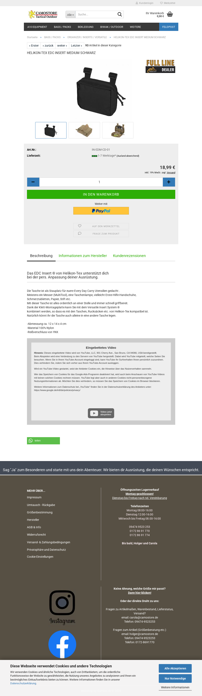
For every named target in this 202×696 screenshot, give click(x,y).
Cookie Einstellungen (40, 556)
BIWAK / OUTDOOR (111, 26)
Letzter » (76, 45)
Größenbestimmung (40, 512)
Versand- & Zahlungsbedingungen (48, 542)
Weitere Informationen (175, 687)
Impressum (34, 497)
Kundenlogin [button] (144, 3)
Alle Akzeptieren (175, 668)
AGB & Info (34, 527)
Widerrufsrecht (36, 534)
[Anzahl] (101, 182)
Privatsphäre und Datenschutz (46, 549)
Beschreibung (41, 256)
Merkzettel (167, 3)
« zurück (48, 45)
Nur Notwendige (175, 678)
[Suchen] (120, 14)
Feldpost (168, 26)
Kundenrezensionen (129, 256)
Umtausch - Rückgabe (41, 505)
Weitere (135, 26)
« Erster (34, 45)
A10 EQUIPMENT (37, 26)
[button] (33, 182)
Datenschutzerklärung (23, 683)
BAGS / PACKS (62, 26)
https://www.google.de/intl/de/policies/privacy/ (57, 390)
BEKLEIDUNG (85, 26)
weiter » (62, 45)
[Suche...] (70, 14)
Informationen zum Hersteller (83, 256)
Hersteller (33, 519)
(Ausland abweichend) (128, 156)
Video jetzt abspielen (106, 413)
